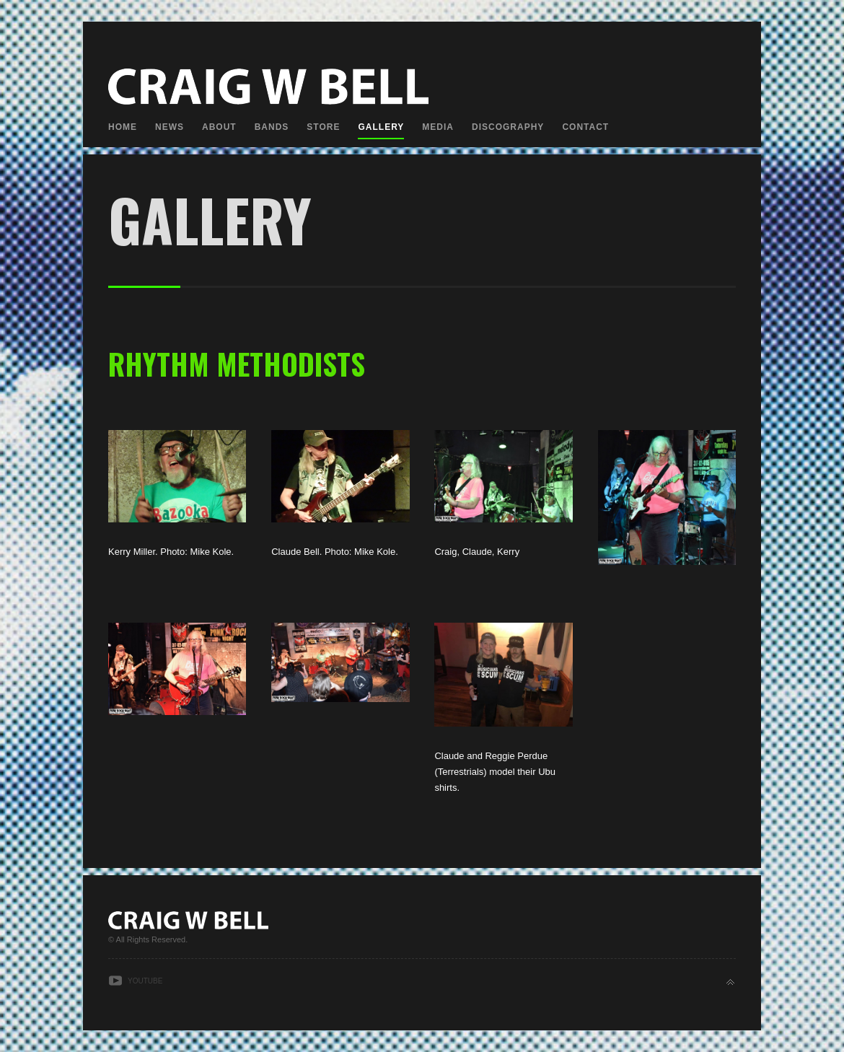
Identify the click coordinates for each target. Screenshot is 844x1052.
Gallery (381, 127)
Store (323, 127)
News (169, 127)
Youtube (145, 981)
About (219, 127)
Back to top (730, 982)
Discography (508, 127)
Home (122, 127)
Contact (585, 127)
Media (438, 127)
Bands (272, 127)
